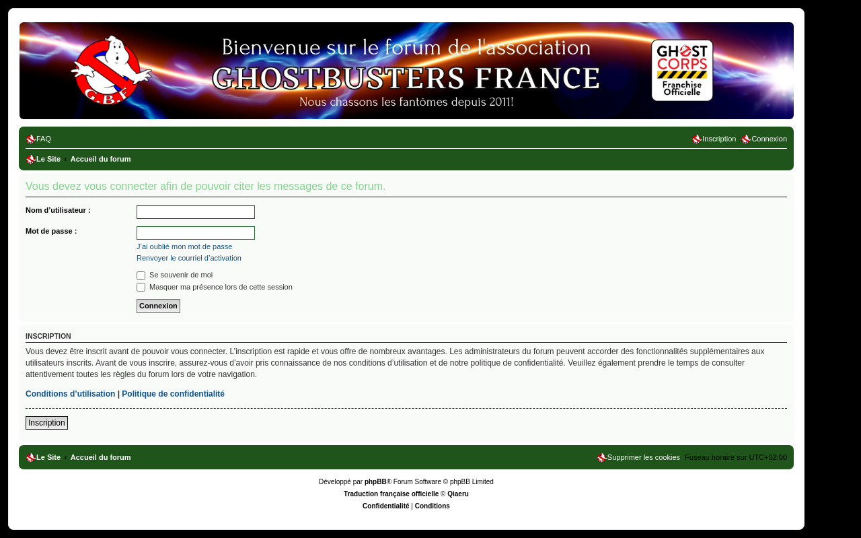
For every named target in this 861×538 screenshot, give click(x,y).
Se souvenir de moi (175, 275)
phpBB (376, 481)
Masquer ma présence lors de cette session (215, 287)
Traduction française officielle (391, 494)
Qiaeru (458, 494)
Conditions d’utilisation (70, 394)
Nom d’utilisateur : (58, 210)
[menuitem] (38, 139)
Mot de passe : (51, 231)
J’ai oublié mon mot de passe (184, 246)
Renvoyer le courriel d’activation (189, 258)
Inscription (46, 423)
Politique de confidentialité (173, 394)
